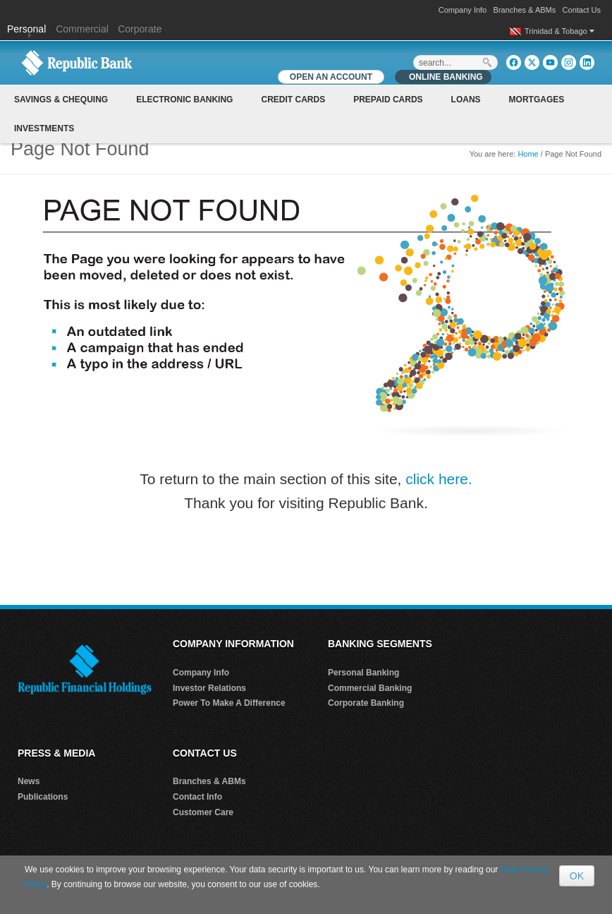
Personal (28, 29)
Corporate (139, 29)
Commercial (82, 29)
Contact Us (582, 10)
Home (528, 154)
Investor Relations (209, 688)
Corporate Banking (366, 703)
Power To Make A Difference (229, 703)
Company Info (462, 10)
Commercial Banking (370, 688)
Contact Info (197, 797)
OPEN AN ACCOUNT (331, 77)
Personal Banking (363, 673)
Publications (43, 797)
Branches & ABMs (525, 10)
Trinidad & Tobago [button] (559, 31)
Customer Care (203, 812)
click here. (438, 479)
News (28, 781)
